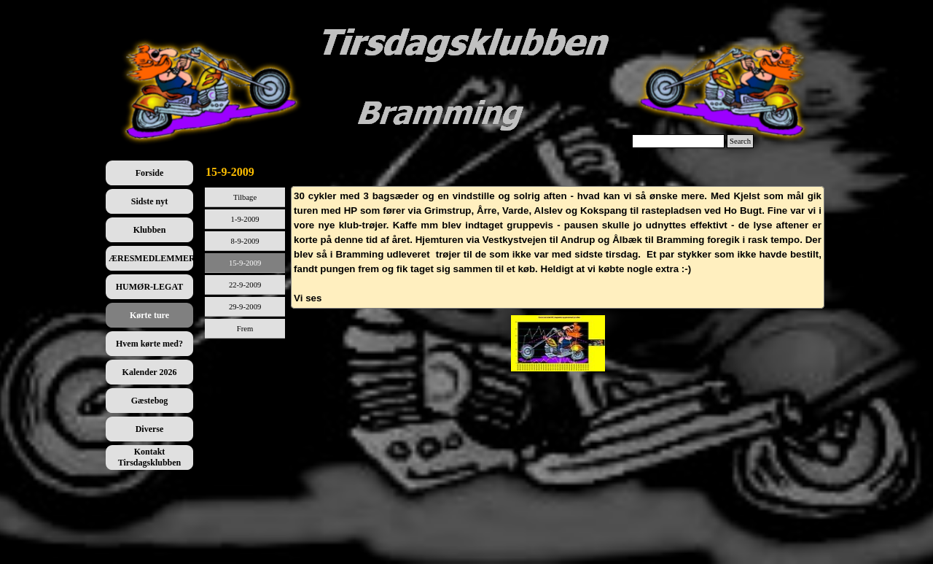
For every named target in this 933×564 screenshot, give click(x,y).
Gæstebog (149, 400)
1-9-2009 (245, 219)
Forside (150, 173)
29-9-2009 (245, 307)
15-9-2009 (245, 263)
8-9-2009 (245, 241)
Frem (245, 329)
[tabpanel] (557, 247)
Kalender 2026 (149, 372)
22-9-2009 (245, 285)
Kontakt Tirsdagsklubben (149, 457)
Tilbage (245, 197)
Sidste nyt (149, 201)
